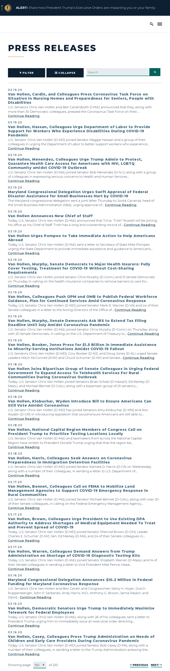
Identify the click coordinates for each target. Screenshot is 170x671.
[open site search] (151, 24)
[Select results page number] (39, 665)
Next (155, 665)
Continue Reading (24, 116)
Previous (140, 665)
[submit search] (154, 72)
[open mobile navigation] (159, 24)
